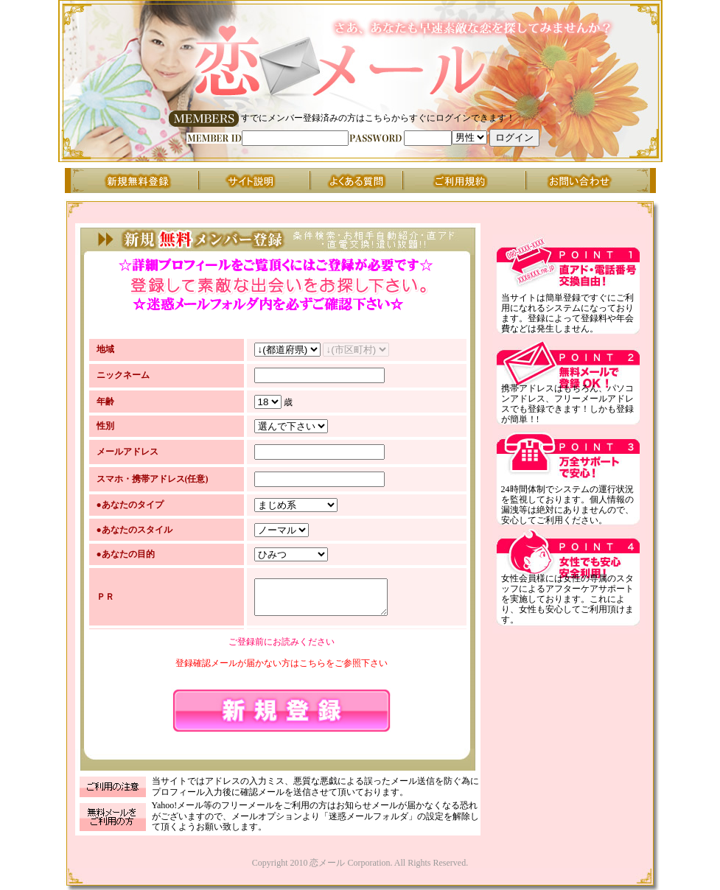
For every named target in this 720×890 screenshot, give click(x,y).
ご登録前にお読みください (281, 644)
